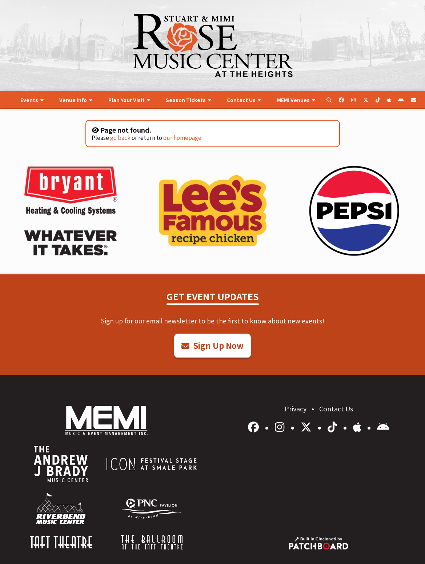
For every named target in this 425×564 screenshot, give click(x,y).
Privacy (296, 408)
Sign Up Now (212, 345)
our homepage (182, 137)
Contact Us (336, 408)
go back (120, 137)
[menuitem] (31, 100)
